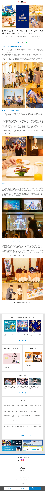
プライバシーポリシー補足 (16, 477)
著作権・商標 (30, 477)
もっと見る (21, 340)
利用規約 (24, 477)
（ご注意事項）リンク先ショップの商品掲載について (22, 479)
